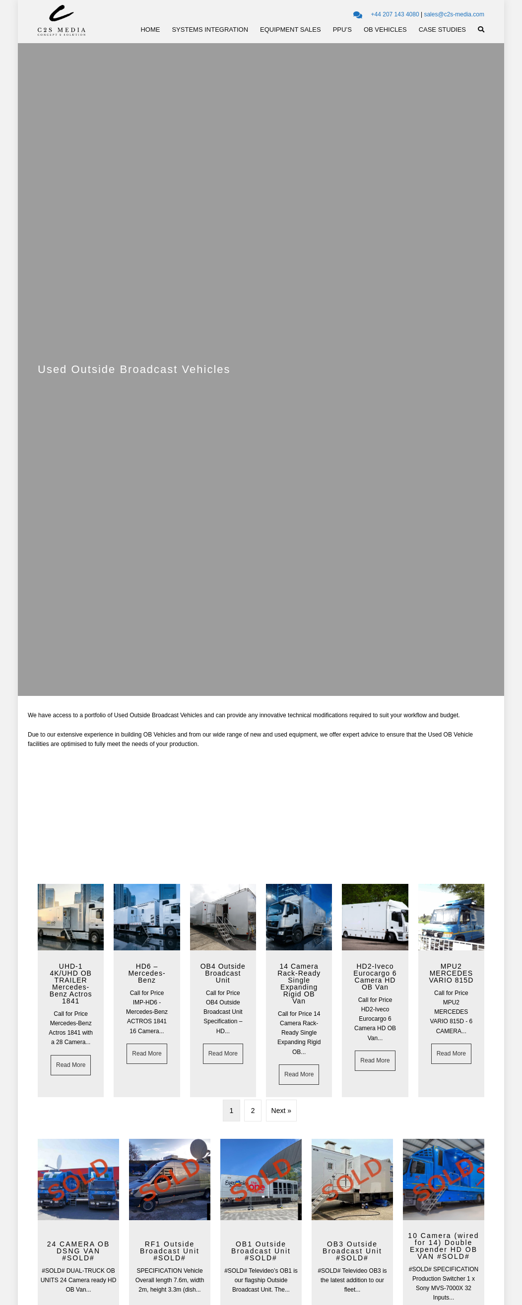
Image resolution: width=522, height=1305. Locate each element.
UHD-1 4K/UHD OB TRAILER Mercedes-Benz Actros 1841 (71, 983)
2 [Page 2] (253, 1111)
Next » (281, 1111)
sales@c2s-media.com (454, 14)
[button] (481, 30)
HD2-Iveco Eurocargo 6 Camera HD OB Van (374, 976)
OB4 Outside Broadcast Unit (223, 973)
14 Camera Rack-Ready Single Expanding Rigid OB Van (299, 983)
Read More (73, 1064)
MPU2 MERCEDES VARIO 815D (451, 973)
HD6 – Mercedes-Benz (146, 973)
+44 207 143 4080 (395, 14)
